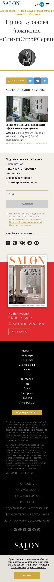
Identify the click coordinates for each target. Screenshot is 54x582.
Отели (27, 388)
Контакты (27, 502)
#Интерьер (11, 143)
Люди (27, 374)
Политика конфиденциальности (27, 520)
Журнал (27, 397)
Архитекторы (8, 10)
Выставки (27, 378)
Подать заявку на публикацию (27, 508)
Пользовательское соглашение (27, 514)
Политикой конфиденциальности (25, 222)
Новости (27, 350)
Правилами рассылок (20, 225)
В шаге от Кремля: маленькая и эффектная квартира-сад (25, 126)
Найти (36, 4)
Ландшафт (27, 360)
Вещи (27, 369)
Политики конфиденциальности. (28, 567)
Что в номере (19, 331)
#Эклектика (32, 143)
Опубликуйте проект (27, 412)
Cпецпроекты (27, 402)
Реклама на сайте (27, 489)
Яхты (27, 383)
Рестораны (27, 393)
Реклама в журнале (27, 495)
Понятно (27, 575)
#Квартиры (21, 143)
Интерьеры (27, 355)
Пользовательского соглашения (25, 219)
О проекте (27, 483)
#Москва (43, 143)
